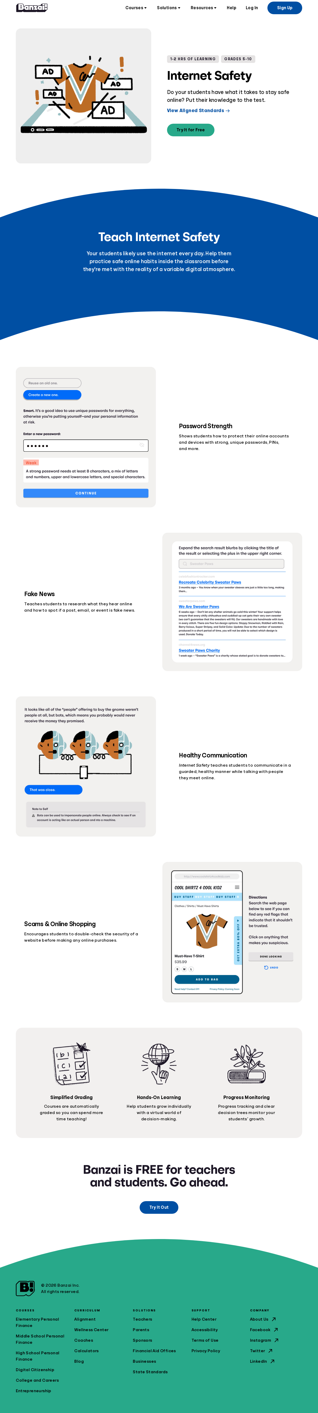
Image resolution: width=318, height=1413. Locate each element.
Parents (141, 1330)
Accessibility (205, 1330)
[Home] (32, 8)
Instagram (265, 1340)
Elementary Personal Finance (37, 1322)
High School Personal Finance (37, 1356)
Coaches (83, 1340)
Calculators (86, 1351)
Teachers (142, 1319)
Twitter (262, 1351)
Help (231, 8)
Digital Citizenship (35, 1370)
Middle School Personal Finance (40, 1339)
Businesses (144, 1361)
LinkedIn (263, 1361)
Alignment (85, 1319)
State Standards (150, 1372)
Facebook (264, 1330)
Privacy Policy (206, 1351)
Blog (79, 1361)
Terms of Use (205, 1340)
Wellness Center (91, 1330)
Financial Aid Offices (154, 1351)
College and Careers (37, 1380)
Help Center (204, 1319)
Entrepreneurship (33, 1391)
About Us (263, 1319)
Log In (252, 8)
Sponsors (142, 1340)
